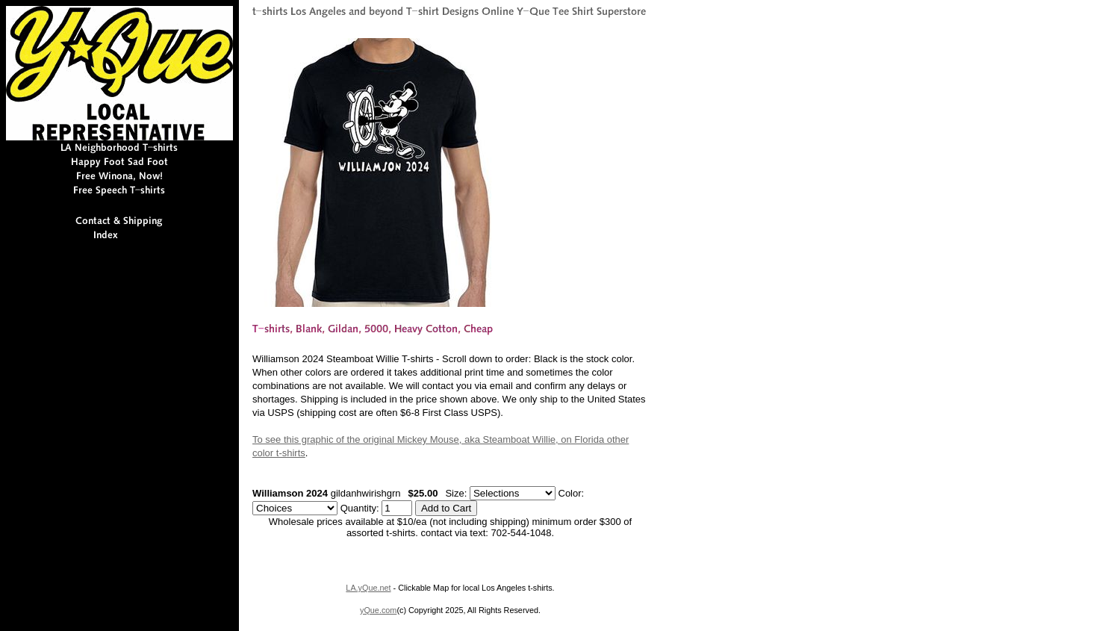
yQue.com (378, 610)
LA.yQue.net (368, 587)
